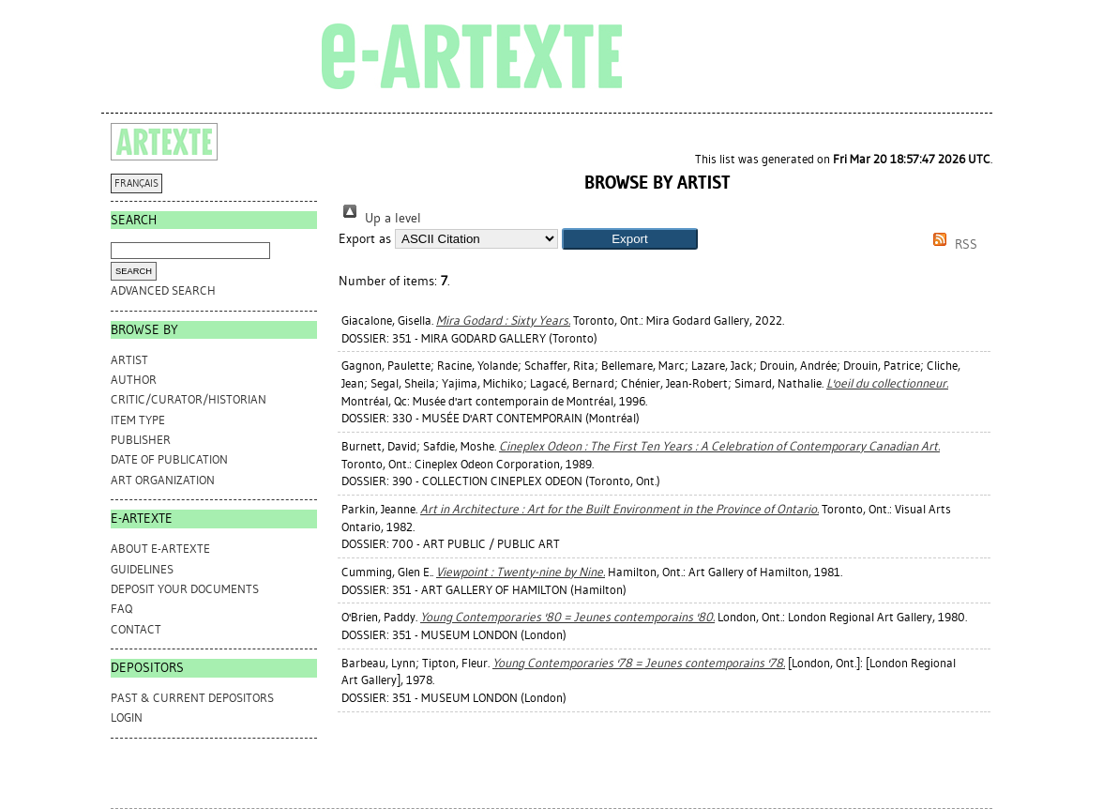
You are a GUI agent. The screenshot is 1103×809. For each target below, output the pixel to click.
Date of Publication (169, 459)
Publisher (141, 440)
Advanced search (163, 290)
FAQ (121, 609)
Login (127, 717)
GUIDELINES (142, 569)
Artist (129, 360)
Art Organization (163, 480)
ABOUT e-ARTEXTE (160, 549)
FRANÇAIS (136, 183)
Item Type (138, 420)
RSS (952, 244)
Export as (365, 239)
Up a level (380, 218)
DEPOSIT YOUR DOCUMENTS (185, 589)
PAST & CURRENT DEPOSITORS (192, 698)
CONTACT (136, 629)
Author (134, 380)
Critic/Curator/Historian (188, 399)
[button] (630, 239)
